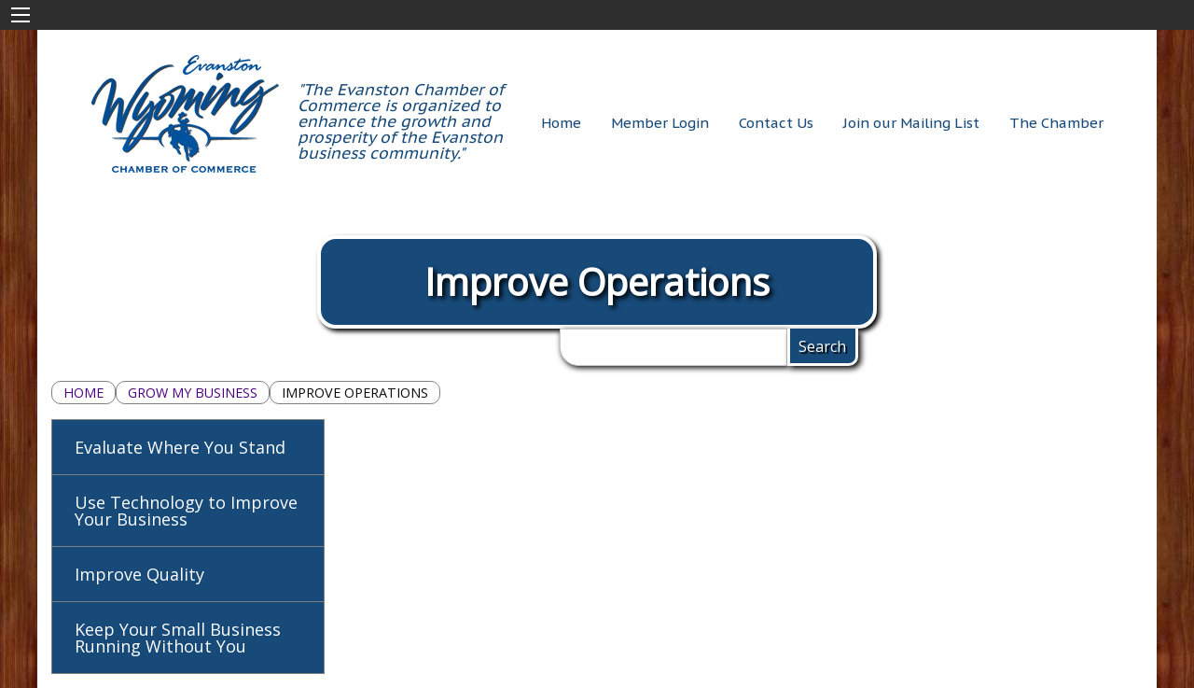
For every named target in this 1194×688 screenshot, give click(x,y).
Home (83, 392)
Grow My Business (192, 392)
